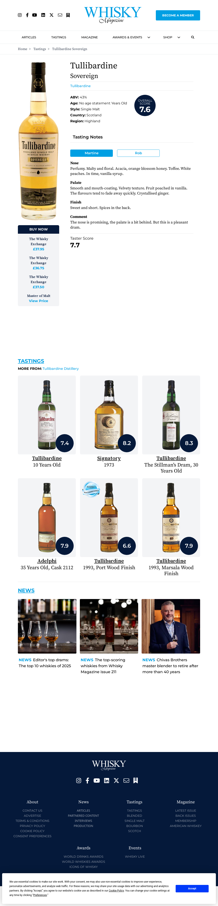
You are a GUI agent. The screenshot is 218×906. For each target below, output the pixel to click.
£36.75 (38, 268)
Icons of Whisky (83, 867)
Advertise (32, 816)
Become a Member (178, 15)
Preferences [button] (40, 895)
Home (22, 49)
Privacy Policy (32, 826)
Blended (134, 816)
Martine (92, 153)
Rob (138, 153)
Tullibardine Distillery (48, 369)
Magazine (89, 37)
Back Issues (185, 816)
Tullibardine (80, 86)
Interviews (83, 821)
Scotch (134, 831)
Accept (192, 888)
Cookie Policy (32, 831)
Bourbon (134, 826)
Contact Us (32, 810)
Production (83, 826)
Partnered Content (83, 816)
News (25, 660)
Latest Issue (185, 810)
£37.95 (38, 249)
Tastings (58, 37)
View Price (38, 301)
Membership (185, 821)
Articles (29, 37)
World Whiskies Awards (83, 862)
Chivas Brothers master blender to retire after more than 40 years (170, 666)
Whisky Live (135, 856)
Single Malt (135, 821)
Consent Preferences (32, 836)
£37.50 (38, 287)
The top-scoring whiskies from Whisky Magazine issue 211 (103, 666)
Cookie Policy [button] (116, 890)
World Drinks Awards (83, 856)
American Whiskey (186, 826)
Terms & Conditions (32, 821)
